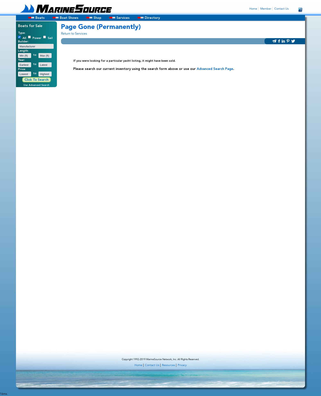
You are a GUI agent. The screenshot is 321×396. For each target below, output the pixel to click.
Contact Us (281, 8)
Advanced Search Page (215, 69)
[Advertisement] (36, 150)
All (24, 38)
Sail (50, 38)
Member (265, 8)
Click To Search (37, 80)
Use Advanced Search (36, 85)
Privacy (182, 365)
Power (37, 38)
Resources (168, 365)
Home (253, 8)
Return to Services (74, 34)
